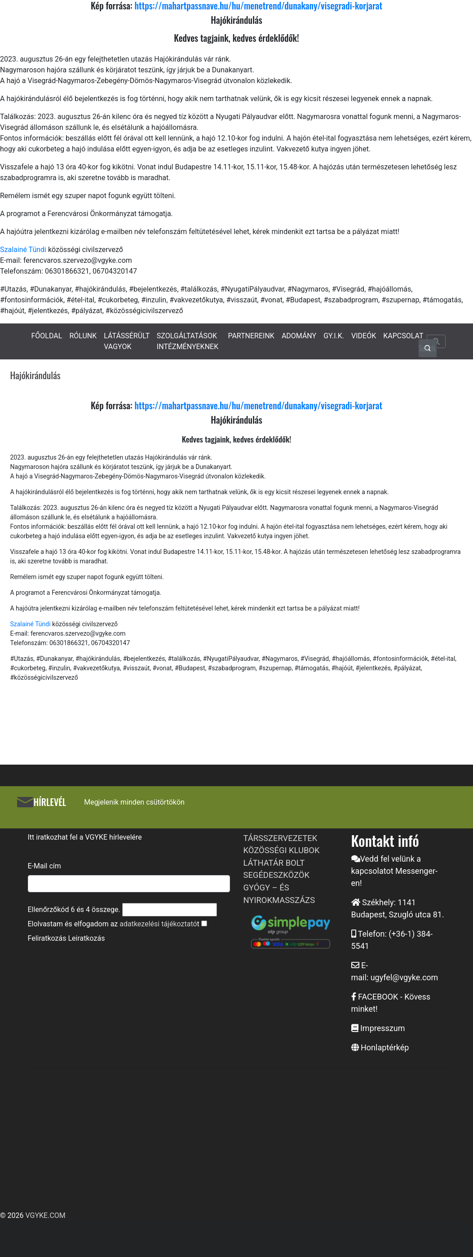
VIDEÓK (363, 336)
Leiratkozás (86, 938)
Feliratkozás (47, 938)
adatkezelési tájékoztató (158, 924)
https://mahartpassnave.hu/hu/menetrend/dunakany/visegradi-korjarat (258, 405)
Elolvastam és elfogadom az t (113, 924)
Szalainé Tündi (23, 249)
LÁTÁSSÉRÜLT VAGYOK (127, 341)
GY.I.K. (333, 336)
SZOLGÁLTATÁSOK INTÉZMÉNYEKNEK (187, 341)
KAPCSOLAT (403, 336)
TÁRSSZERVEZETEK (280, 838)
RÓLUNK (83, 336)
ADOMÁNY (299, 336)
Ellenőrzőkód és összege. (74, 909)
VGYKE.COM (45, 1215)
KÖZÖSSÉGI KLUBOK (281, 850)
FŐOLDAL (46, 336)
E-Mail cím (44, 866)
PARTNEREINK (251, 336)
